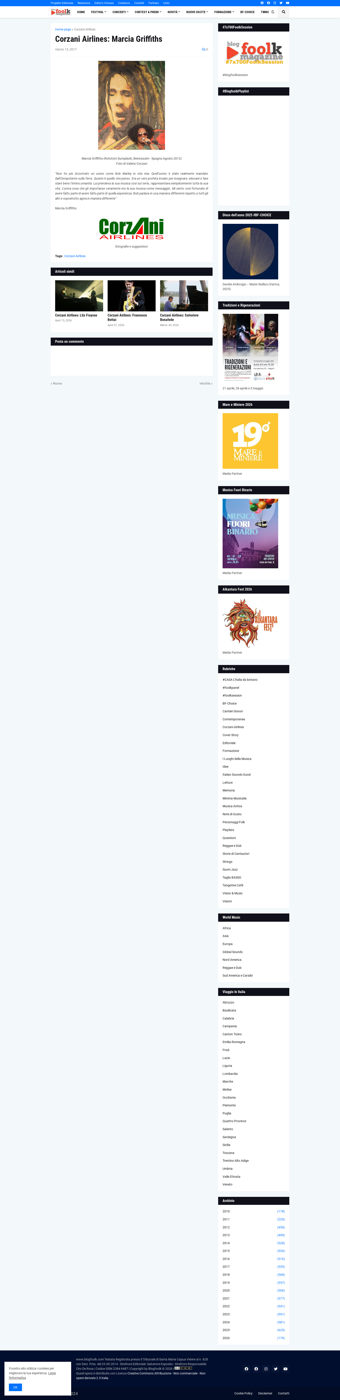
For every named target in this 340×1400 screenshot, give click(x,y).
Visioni (227, 901)
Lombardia (230, 1074)
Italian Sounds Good (237, 774)
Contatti (139, 3)
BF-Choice (230, 703)
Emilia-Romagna (234, 1042)
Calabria (228, 1018)
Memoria (229, 790)
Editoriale (229, 743)
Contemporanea (234, 719)
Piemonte (229, 1105)
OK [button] (15, 1387)
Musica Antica (232, 806)
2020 (254, 1290)
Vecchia (204, 383)
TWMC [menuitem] (265, 12)
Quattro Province (234, 1121)
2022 (254, 1306)
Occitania (229, 1097)
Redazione (84, 3)
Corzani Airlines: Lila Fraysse (76, 315)
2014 (254, 1243)
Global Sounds (233, 952)
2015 (254, 1251)
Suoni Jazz (230, 869)
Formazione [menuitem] (222, 12)
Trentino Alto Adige (236, 1160)
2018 (254, 1275)
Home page (63, 29)
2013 (254, 1235)
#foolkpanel (231, 687)
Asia (226, 936)
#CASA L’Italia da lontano (240, 679)
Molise (227, 1089)
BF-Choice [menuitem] (247, 12)
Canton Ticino (232, 1034)
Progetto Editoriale (62, 3)
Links (166, 3)
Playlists (228, 830)
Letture (228, 782)
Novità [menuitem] (172, 12)
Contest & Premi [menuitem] (147, 12)
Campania (230, 1026)
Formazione (231, 751)
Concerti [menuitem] (119, 12)
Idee (225, 766)
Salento (228, 1129)
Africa (227, 928)
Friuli (226, 1050)
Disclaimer (265, 1393)
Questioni (229, 838)
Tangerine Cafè (233, 885)
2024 (254, 1322)
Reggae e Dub (232, 845)
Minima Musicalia (235, 798)
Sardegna (229, 1137)
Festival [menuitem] (97, 12)
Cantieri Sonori (233, 711)
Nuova (57, 383)
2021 (254, 1298)
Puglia (227, 1113)
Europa (228, 944)
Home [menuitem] (81, 12)
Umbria (228, 1168)
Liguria (227, 1066)
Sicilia (226, 1145)
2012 (254, 1227)
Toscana (228, 1153)
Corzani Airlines (84, 29)
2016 (254, 1259)
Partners (154, 3)
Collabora (124, 3)
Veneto (227, 1184)
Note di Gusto (232, 814)
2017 (254, 1267)
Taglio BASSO (232, 877)
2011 (254, 1219)
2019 (254, 1283)
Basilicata (229, 1010)
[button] (273, 12)
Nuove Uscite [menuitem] (195, 12)
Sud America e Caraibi (238, 975)
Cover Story (231, 735)
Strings (227, 861)
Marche (228, 1081)
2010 (254, 1211)
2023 (254, 1314)
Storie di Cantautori (236, 853)
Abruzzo (228, 1002)
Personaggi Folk (234, 822)
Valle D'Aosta (231, 1176)
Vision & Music (233, 893)
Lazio (226, 1058)
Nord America (232, 959)
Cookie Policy (243, 1393)
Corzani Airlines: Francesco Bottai (127, 317)
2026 (254, 1338)
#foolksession (232, 695)
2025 (254, 1330)
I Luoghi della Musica (237, 759)
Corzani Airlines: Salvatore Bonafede (179, 317)
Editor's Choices (104, 3)
